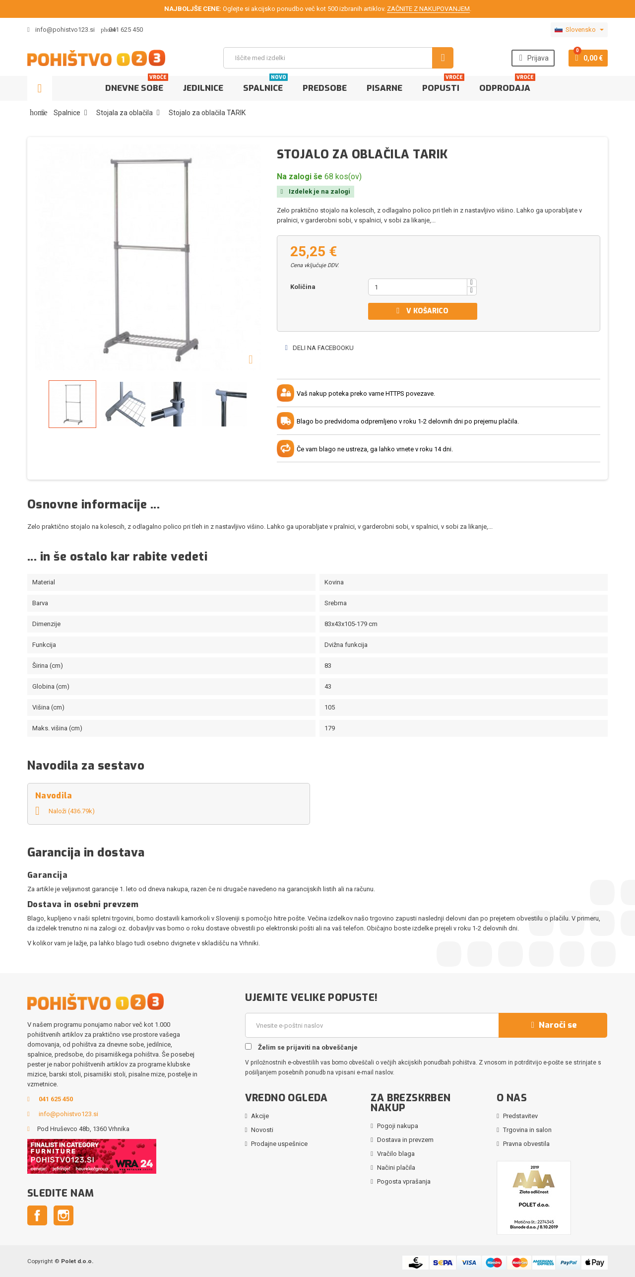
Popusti (443, 85)
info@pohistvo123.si (61, 29)
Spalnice (265, 85)
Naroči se (552, 1025)
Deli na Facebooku (319, 348)
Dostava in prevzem (405, 1139)
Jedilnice (203, 88)
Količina (303, 286)
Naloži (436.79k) (65, 811)
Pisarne (384, 88)
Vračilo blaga (396, 1153)
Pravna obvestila (526, 1143)
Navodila (53, 795)
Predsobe (325, 88)
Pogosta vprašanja (404, 1181)
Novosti (262, 1130)
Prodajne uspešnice (279, 1143)
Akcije (260, 1116)
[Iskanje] (338, 58)
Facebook (37, 1215)
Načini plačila (396, 1167)
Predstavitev (520, 1116)
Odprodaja (507, 85)
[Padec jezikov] (579, 29)
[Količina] (417, 287)
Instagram (63, 1215)
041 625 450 (126, 29)
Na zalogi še (299, 176)
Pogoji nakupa (397, 1126)
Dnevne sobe (136, 85)
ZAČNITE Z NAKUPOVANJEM (428, 8)
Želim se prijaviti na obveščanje (301, 1047)
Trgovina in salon (527, 1130)
